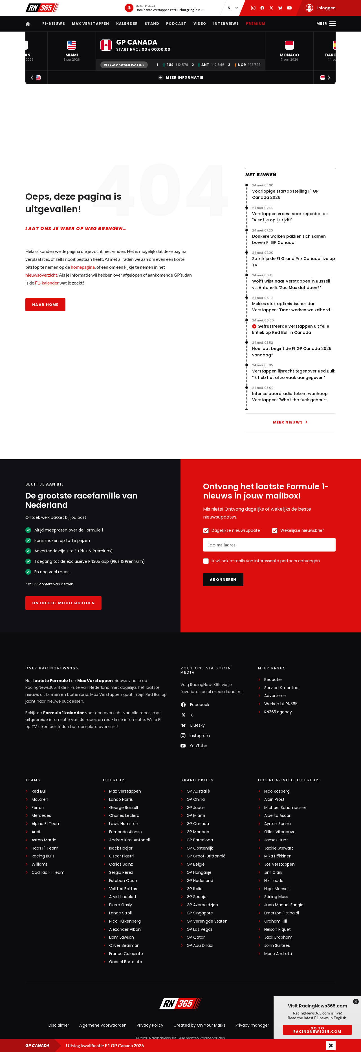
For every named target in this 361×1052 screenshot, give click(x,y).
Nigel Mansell (276, 888)
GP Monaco (198, 832)
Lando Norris (121, 799)
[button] (72, 51)
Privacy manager (252, 1025)
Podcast (176, 23)
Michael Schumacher (285, 807)
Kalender (127, 23)
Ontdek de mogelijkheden (63, 603)
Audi (36, 832)
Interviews (226, 23)
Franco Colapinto (126, 953)
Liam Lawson (121, 937)
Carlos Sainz (121, 864)
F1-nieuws (53, 23)
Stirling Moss (276, 896)
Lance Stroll (120, 913)
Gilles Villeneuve (280, 832)
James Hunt (276, 840)
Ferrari (38, 807)
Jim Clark (273, 872)
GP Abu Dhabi (200, 945)
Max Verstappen (90, 23)
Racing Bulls (43, 856)
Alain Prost (274, 799)
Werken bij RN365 (281, 704)
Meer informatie (180, 77)
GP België (196, 864)
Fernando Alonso (125, 832)
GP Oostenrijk (200, 848)
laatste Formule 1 (52, 680)
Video (199, 23)
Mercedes (41, 815)
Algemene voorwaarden (103, 1025)
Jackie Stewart (278, 848)
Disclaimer (59, 1025)
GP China (196, 799)
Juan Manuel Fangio (283, 905)
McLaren (40, 799)
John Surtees (277, 945)
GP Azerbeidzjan (202, 905)
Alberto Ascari (277, 815)
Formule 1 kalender (63, 713)
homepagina (83, 267)
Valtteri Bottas (123, 888)
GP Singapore (200, 913)
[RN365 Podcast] (165, 8)
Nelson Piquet (277, 929)
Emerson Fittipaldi (281, 913)
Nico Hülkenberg (125, 921)
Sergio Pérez (121, 872)
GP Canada (198, 823)
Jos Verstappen (279, 864)
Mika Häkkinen (278, 856)
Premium (255, 23)
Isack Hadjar (121, 848)
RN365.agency (278, 712)
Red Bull (39, 791)
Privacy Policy (150, 1025)
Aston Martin (44, 840)
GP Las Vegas (200, 929)
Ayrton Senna (277, 823)
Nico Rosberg (277, 791)
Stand (152, 23)
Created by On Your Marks (199, 1025)
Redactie (273, 679)
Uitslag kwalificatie (124, 65)
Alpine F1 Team (46, 823)
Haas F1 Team (45, 848)
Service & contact (282, 687)
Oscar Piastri (121, 856)
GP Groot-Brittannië (206, 856)
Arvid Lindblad (122, 896)
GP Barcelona (200, 840)
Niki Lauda (273, 880)
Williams (40, 864)
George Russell (123, 807)
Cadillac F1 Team (48, 872)
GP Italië (194, 888)
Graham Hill (275, 921)
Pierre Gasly (120, 905)
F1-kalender (47, 282)
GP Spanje (196, 896)
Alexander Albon (125, 929)
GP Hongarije (199, 872)
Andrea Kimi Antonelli (130, 840)
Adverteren (275, 695)
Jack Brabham (278, 937)
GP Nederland (200, 880)
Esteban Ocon (123, 880)
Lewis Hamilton (123, 823)
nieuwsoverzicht (41, 274)
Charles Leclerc (124, 815)
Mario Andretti (278, 953)
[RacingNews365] (180, 1004)
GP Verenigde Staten (207, 921)
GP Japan (196, 807)
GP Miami (196, 815)
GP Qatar (196, 937)
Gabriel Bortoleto (125, 962)
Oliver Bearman (124, 945)
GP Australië (198, 791)
